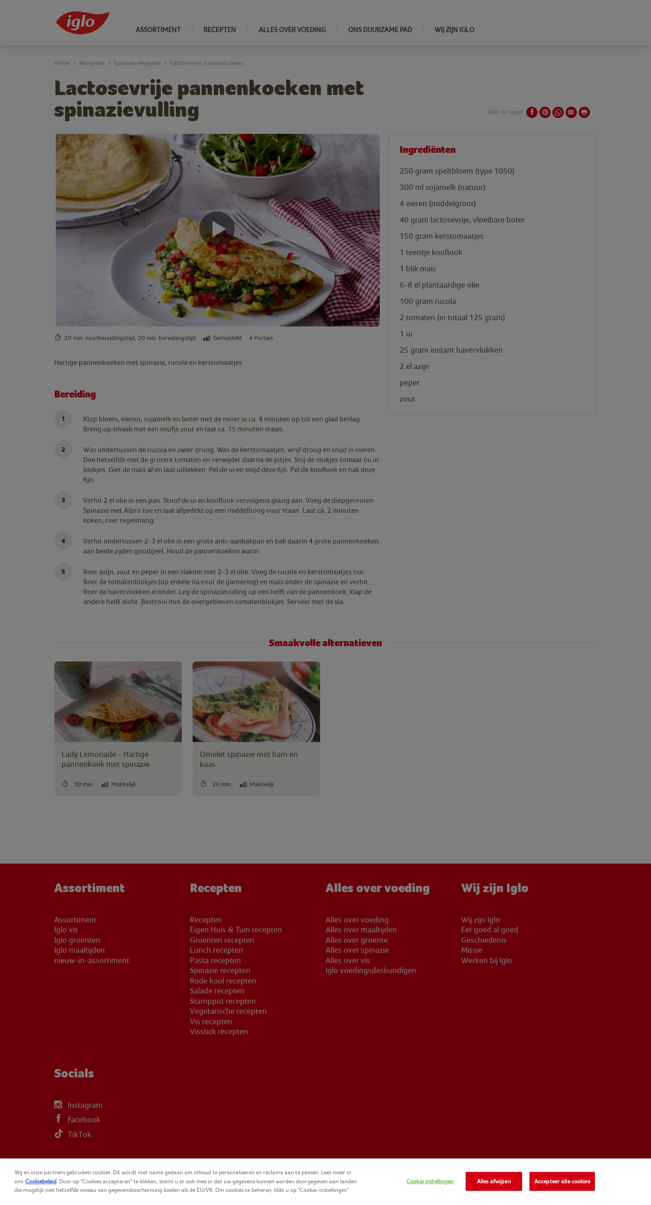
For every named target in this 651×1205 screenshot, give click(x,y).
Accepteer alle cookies (562, 1181)
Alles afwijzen (494, 1181)
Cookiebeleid (41, 1181)
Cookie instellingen (429, 1181)
